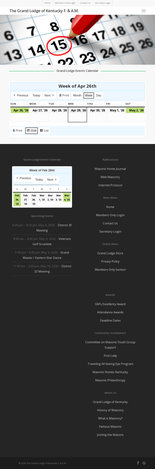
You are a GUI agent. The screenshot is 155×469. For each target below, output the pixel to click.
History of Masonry (110, 410)
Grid (31, 131)
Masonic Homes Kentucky (110, 372)
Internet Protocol (110, 185)
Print (64, 96)
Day (98, 95)
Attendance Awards (110, 312)
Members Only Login (110, 215)
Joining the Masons (110, 435)
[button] (144, 10)
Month (77, 95)
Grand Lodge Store (110, 253)
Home (110, 207)
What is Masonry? (110, 418)
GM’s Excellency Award (110, 304)
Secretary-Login (110, 231)
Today (36, 95)
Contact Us (110, 223)
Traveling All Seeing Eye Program (110, 364)
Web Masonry (110, 177)
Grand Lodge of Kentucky (110, 402)
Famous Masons (110, 427)
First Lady (110, 356)
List (44, 131)
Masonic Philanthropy (110, 380)
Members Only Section (110, 270)
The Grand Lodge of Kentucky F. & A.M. (43, 11)
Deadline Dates (110, 320)
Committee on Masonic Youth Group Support (110, 344)
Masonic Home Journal (110, 169)
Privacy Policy (110, 261)
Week (88, 95)
